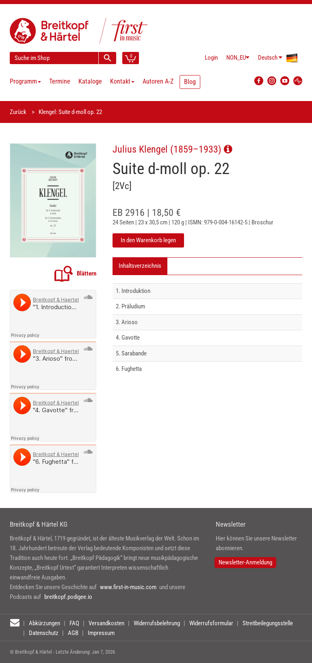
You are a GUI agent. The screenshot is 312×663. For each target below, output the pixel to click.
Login (211, 57)
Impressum (101, 633)
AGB (73, 633)
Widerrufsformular (211, 623)
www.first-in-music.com (128, 587)
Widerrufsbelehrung (157, 623)
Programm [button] (25, 81)
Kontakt (122, 81)
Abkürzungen (44, 623)
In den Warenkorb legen (148, 240)
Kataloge (90, 81)
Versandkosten (106, 623)
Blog (190, 82)
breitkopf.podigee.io (68, 597)
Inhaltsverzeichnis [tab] (140, 265)
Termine (59, 81)
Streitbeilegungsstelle (268, 623)
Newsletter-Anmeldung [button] (245, 562)
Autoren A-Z (158, 81)
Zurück (18, 112)
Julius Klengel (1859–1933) (172, 149)
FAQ (74, 623)
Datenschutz (43, 633)
